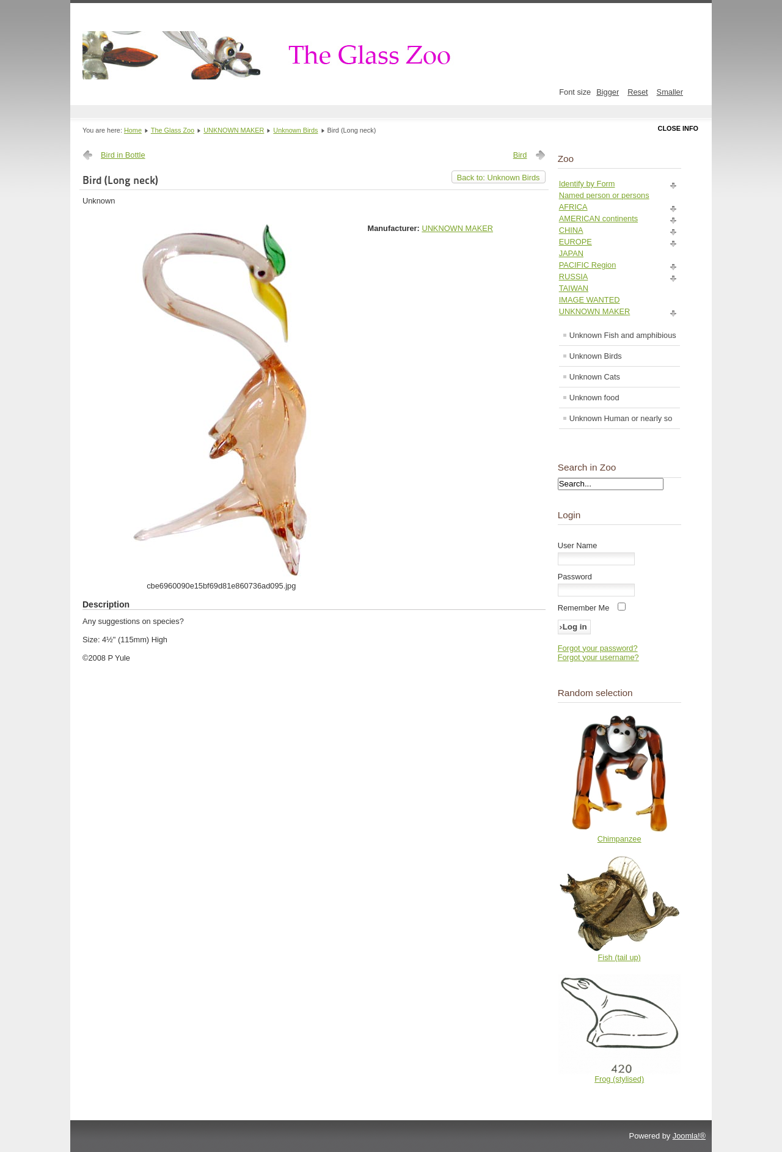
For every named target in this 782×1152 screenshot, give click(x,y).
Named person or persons (604, 195)
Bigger (607, 92)
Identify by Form (587, 183)
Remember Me (584, 607)
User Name (577, 545)
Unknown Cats (594, 376)
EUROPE (575, 241)
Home (133, 130)
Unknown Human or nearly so (621, 418)
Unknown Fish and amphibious (622, 335)
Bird (520, 155)
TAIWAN (573, 288)
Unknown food (594, 397)
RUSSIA (573, 276)
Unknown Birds (295, 130)
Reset (637, 92)
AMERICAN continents (598, 218)
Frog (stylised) (619, 1079)
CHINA (571, 230)
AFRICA (573, 206)
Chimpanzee (619, 838)
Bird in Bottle (123, 155)
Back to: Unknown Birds (498, 177)
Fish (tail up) (618, 957)
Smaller (670, 92)
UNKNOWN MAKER (233, 130)
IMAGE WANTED (589, 299)
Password (575, 576)
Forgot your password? (598, 648)
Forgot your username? (598, 657)
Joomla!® (689, 1135)
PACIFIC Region (587, 265)
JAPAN (571, 253)
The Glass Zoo (172, 130)
